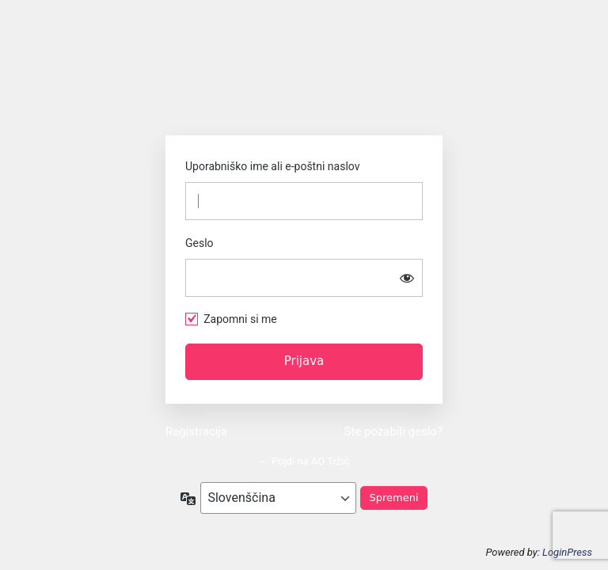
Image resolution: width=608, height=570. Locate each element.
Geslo (199, 243)
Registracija (196, 431)
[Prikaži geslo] (407, 278)
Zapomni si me (240, 319)
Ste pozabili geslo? (393, 431)
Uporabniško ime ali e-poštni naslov (272, 166)
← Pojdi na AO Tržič (304, 461)
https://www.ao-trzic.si (304, 83)
